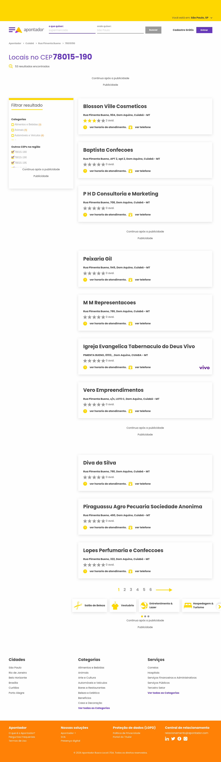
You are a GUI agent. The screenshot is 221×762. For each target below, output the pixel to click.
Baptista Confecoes (111, 149)
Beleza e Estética (89, 693)
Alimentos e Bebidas (91, 667)
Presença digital (70, 740)
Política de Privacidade (126, 733)
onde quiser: (104, 26)
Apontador (15, 43)
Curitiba (14, 688)
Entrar (204, 30)
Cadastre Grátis (183, 30)
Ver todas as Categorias (94, 708)
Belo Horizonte (18, 678)
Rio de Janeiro (18, 673)
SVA (63, 737)
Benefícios (84, 698)
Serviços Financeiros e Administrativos (172, 678)
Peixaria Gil (100, 258)
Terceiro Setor (156, 688)
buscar (153, 29)
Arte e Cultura (87, 678)
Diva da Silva (102, 462)
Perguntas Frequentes (22, 737)
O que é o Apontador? (22, 733)
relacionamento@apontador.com (186, 733)
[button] (144, 616)
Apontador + (68, 733)
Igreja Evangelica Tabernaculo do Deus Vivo (142, 346)
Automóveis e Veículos (92, 683)
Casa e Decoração (90, 703)
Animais (83, 673)
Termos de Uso (18, 740)
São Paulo (15, 667)
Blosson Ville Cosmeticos (118, 106)
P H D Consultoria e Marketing (124, 193)
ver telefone (146, 127)
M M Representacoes (112, 302)
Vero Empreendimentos (116, 390)
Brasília (13, 683)
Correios (153, 667)
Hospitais (153, 673)
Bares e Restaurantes (91, 688)
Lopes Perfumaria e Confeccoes (126, 550)
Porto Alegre (16, 693)
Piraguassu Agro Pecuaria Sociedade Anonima (145, 506)
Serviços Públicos (159, 683)
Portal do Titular (122, 737)
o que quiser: (56, 26)
